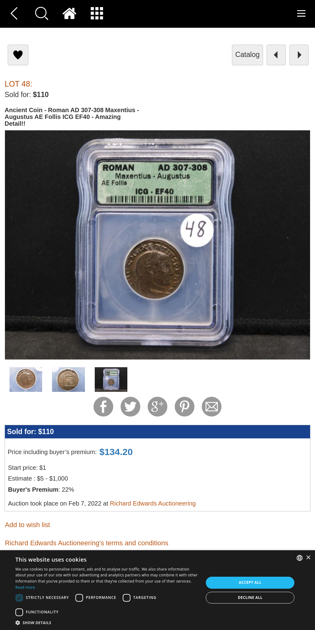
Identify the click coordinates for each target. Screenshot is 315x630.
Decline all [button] (250, 597)
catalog (247, 55)
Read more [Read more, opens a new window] (25, 587)
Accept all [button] (250, 582)
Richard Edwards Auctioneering (153, 503)
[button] (106, 622)
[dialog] (157, 590)
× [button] (308, 557)
